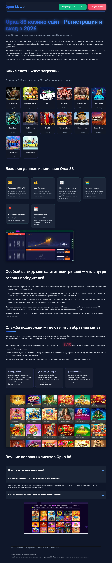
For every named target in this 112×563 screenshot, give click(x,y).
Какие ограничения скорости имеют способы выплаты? (34, 478)
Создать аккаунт (97, 7)
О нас (12, 548)
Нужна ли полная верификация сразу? (26, 470)
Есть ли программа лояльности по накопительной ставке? (35, 495)
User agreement (30, 548)
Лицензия (19, 548)
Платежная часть (43, 548)
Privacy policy (55, 548)
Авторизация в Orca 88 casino (72, 7)
